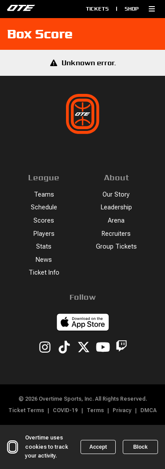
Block (140, 447)
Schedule (44, 207)
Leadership (116, 207)
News (44, 260)
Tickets (97, 8)
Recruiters (116, 234)
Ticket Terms (26, 410)
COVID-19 (65, 410)
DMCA (148, 410)
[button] (152, 9)
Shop (132, 8)
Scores (43, 220)
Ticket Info (44, 272)
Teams (44, 194)
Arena (116, 220)
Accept (98, 447)
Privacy (122, 410)
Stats (43, 246)
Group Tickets (116, 246)
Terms (95, 410)
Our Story (116, 194)
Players (44, 234)
